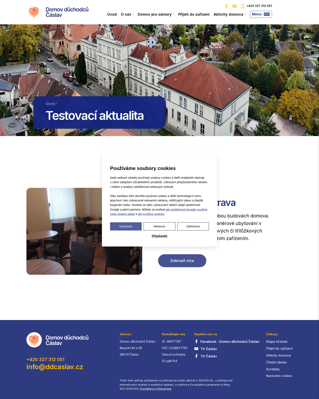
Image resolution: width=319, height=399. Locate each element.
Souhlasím (126, 226)
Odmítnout (193, 226)
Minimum (159, 226)
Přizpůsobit (159, 236)
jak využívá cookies (151, 214)
